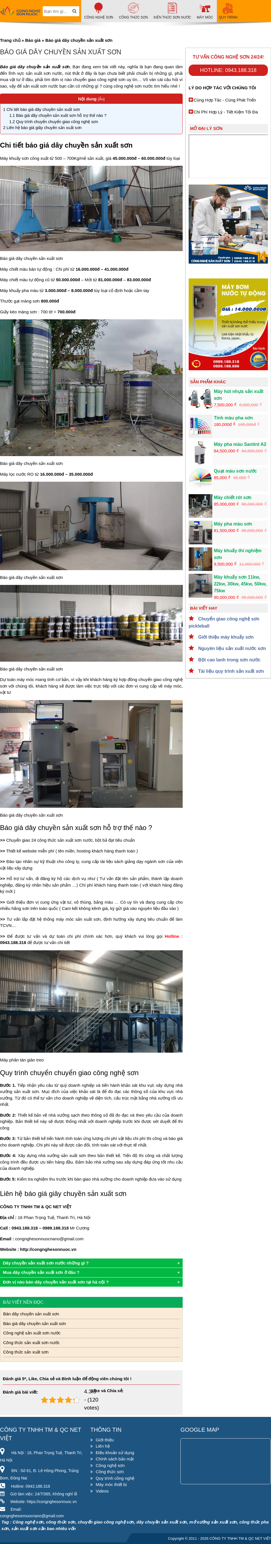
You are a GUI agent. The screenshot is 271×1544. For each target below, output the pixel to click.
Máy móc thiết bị (111, 1484)
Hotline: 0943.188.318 (228, 70)
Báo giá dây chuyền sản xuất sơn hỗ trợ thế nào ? (57, 115)
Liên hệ (103, 1446)
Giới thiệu (105, 1439)
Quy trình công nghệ (115, 1478)
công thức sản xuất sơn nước (65, 840)
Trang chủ (10, 40)
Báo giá (32, 40)
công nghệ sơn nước (133, 86)
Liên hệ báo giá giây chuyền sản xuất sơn (42, 127)
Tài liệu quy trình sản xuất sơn (230, 671)
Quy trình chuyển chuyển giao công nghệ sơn (53, 121)
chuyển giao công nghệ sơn (99, 79)
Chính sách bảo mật (115, 1458)
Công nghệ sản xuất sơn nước (31, 1332)
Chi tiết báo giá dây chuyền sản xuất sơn (42, 109)
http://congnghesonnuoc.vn (48, 1249)
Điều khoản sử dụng (115, 1452)
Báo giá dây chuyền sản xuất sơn (34, 1323)
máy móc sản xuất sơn (78, 919)
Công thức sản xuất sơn (25, 1352)
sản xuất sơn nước (40, 86)
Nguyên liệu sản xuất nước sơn (231, 648)
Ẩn (101, 99)
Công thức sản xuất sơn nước (31, 1342)
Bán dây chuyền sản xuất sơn (31, 1313)
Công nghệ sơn (110, 1465)
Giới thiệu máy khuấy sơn (225, 637)
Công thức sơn (110, 1471)
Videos (102, 1491)
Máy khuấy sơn (14, 158)
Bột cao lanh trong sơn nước (228, 659)
